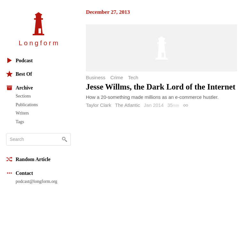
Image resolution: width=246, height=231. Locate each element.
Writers (22, 113)
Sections (23, 95)
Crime (116, 77)
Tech (133, 77)
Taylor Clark (98, 105)
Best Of (19, 74)
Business (95, 77)
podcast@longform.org (36, 181)
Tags (20, 121)
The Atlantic (127, 105)
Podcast (19, 60)
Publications (27, 104)
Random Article (28, 159)
